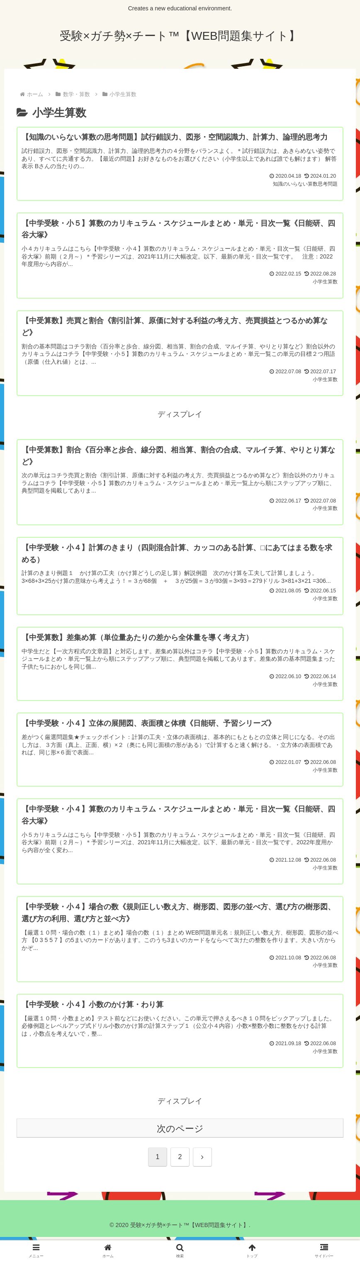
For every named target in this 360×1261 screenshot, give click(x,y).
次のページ (180, 1152)
